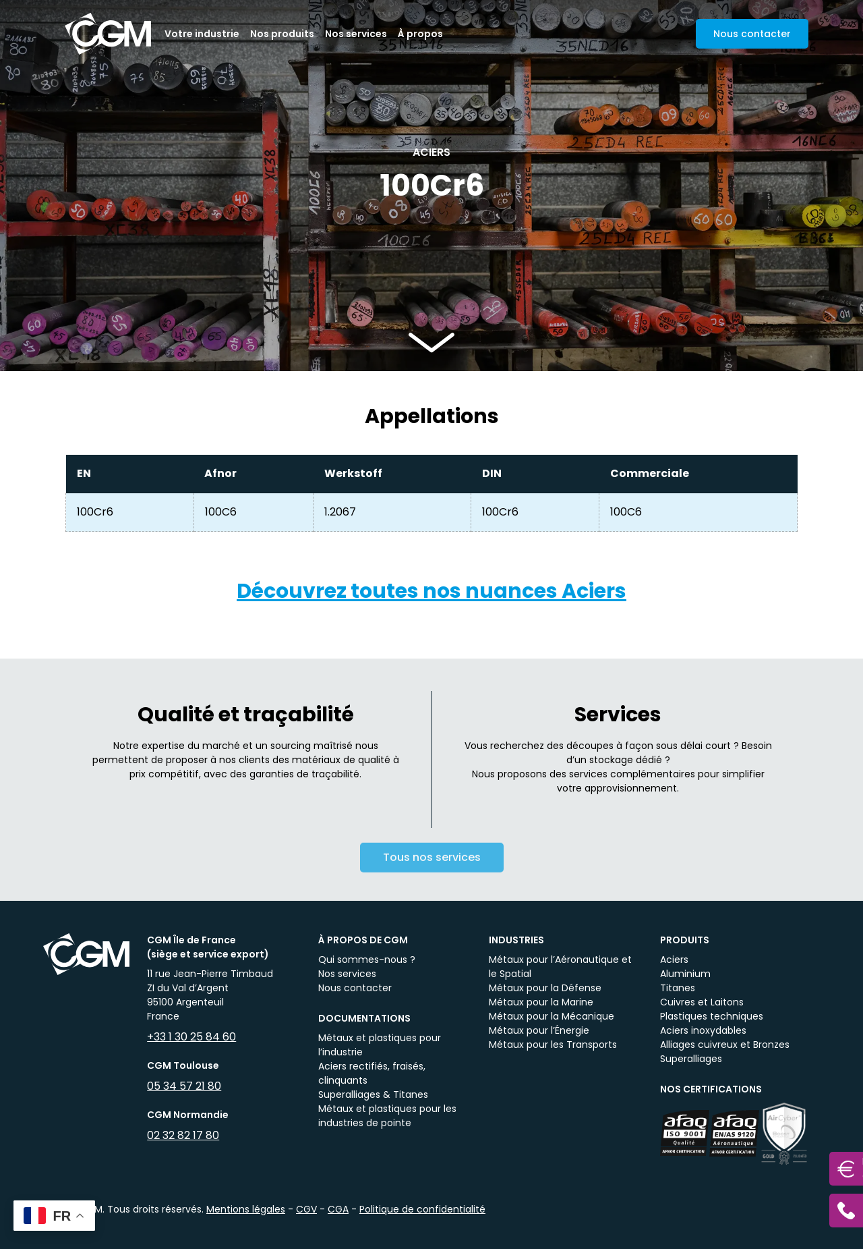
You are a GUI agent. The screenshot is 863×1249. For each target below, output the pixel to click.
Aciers (674, 959)
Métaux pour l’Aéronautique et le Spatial (560, 966)
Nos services (356, 33)
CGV (306, 1209)
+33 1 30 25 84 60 (191, 1037)
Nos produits (282, 33)
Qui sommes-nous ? (366, 959)
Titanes (677, 988)
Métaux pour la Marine (541, 1002)
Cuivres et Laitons (702, 1002)
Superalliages (691, 1058)
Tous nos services (432, 867)
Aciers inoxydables (703, 1030)
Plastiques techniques (711, 1016)
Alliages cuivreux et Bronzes (725, 1044)
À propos (420, 33)
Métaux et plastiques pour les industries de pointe (387, 1116)
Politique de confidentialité (422, 1209)
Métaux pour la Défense (545, 988)
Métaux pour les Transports (553, 1044)
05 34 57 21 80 (184, 1086)
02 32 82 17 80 (183, 1135)
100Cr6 (95, 512)
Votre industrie (202, 33)
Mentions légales (245, 1209)
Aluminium (685, 973)
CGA (338, 1209)
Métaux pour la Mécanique (551, 1016)
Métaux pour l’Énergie (539, 1030)
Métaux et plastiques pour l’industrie (379, 1045)
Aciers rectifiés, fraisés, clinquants (371, 1073)
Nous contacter (355, 988)
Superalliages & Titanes (373, 1094)
